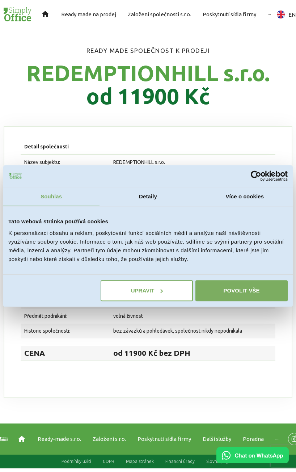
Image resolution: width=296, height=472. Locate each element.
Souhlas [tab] (51, 196)
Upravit (147, 290)
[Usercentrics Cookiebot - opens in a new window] (256, 175)
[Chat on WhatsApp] (252, 460)
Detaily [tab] (148, 196)
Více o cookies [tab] (245, 196)
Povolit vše (242, 290)
